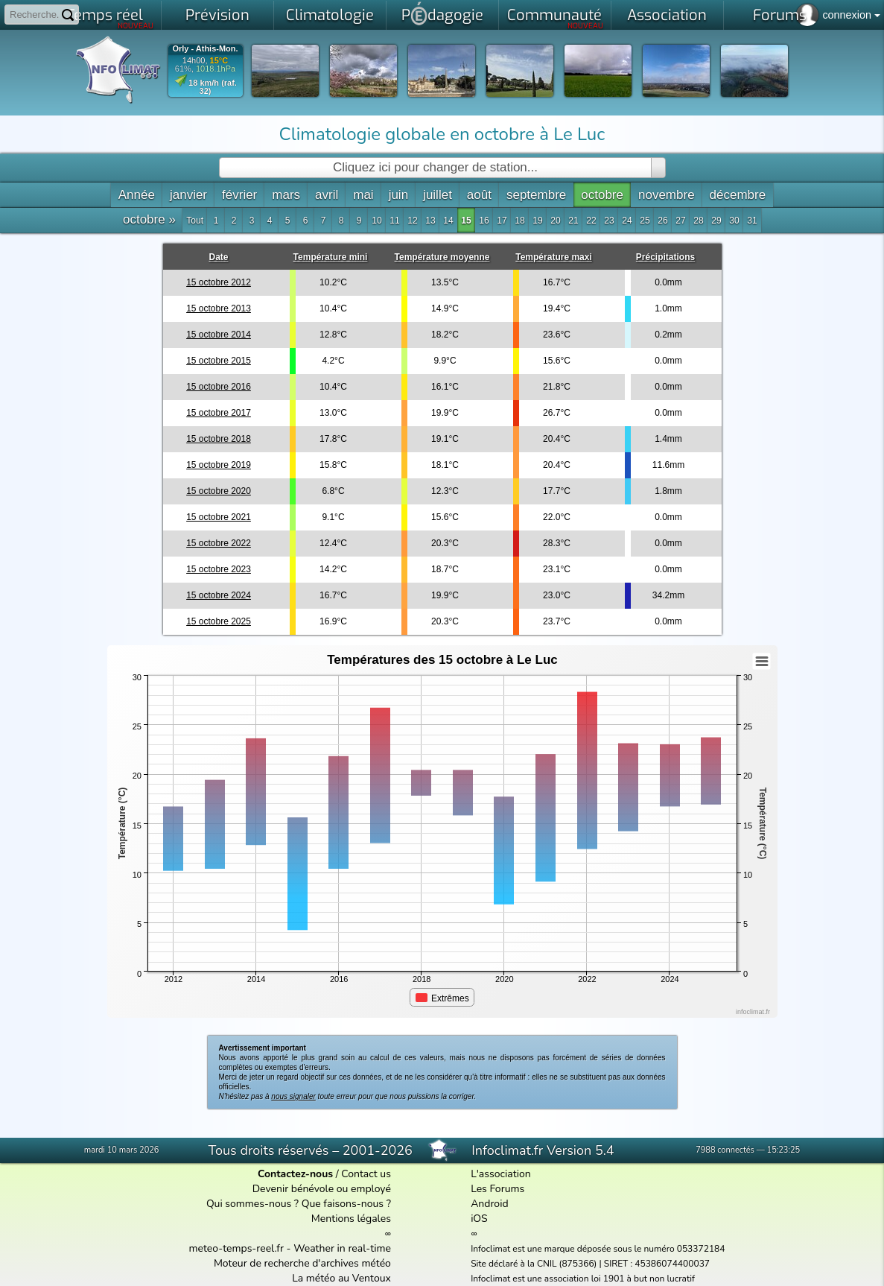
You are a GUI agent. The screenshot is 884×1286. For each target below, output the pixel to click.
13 (430, 220)
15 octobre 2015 (218, 360)
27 (680, 220)
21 (573, 220)
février (239, 195)
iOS (479, 1218)
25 (644, 220)
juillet (437, 195)
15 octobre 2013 (218, 308)
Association (667, 15)
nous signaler (293, 1096)
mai (363, 195)
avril (326, 195)
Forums (780, 15)
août (479, 195)
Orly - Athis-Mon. (205, 49)
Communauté (555, 18)
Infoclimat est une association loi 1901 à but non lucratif (583, 1279)
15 (466, 220)
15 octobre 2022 (218, 543)
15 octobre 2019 (218, 465)
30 (734, 220)
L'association (501, 1174)
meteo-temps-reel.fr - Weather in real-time (290, 1248)
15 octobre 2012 (218, 282)
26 (662, 220)
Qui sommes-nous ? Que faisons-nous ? (298, 1204)
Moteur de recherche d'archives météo (302, 1263)
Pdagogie (442, 13)
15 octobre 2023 (218, 569)
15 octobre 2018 (218, 439)
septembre (536, 195)
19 (537, 220)
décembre (738, 195)
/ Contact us (324, 1174)
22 (591, 220)
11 (394, 220)
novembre (666, 195)
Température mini (330, 257)
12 (412, 220)
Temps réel (109, 18)
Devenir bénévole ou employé (321, 1189)
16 (484, 220)
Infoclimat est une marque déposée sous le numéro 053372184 (598, 1249)
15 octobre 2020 (218, 491)
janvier (188, 195)
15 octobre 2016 (218, 386)
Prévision (217, 15)
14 (448, 220)
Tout (194, 220)
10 (376, 220)
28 (698, 220)
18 (519, 220)
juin (398, 195)
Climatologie (330, 15)
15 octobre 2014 (218, 334)
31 (752, 220)
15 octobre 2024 (218, 595)
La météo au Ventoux (341, 1278)
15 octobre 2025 (218, 621)
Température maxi (553, 257)
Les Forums (497, 1189)
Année (136, 195)
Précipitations (665, 257)
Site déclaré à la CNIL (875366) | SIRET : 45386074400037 (590, 1264)
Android (489, 1204)
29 (716, 220)
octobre (602, 195)
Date (218, 257)
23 (609, 220)
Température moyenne (442, 257)
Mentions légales (351, 1218)
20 (555, 220)
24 (627, 220)
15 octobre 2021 (218, 517)
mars (286, 195)
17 (501, 220)
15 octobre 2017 (218, 413)
